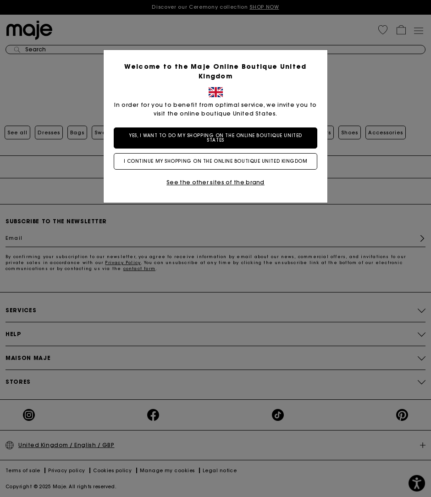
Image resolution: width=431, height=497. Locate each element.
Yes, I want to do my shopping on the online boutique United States (215, 138)
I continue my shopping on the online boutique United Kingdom (216, 161)
